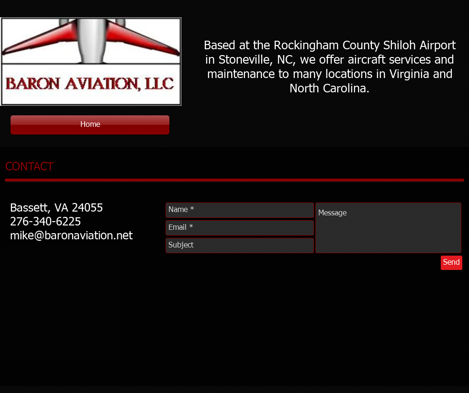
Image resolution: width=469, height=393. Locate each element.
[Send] (451, 263)
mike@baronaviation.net (71, 236)
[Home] (90, 125)
